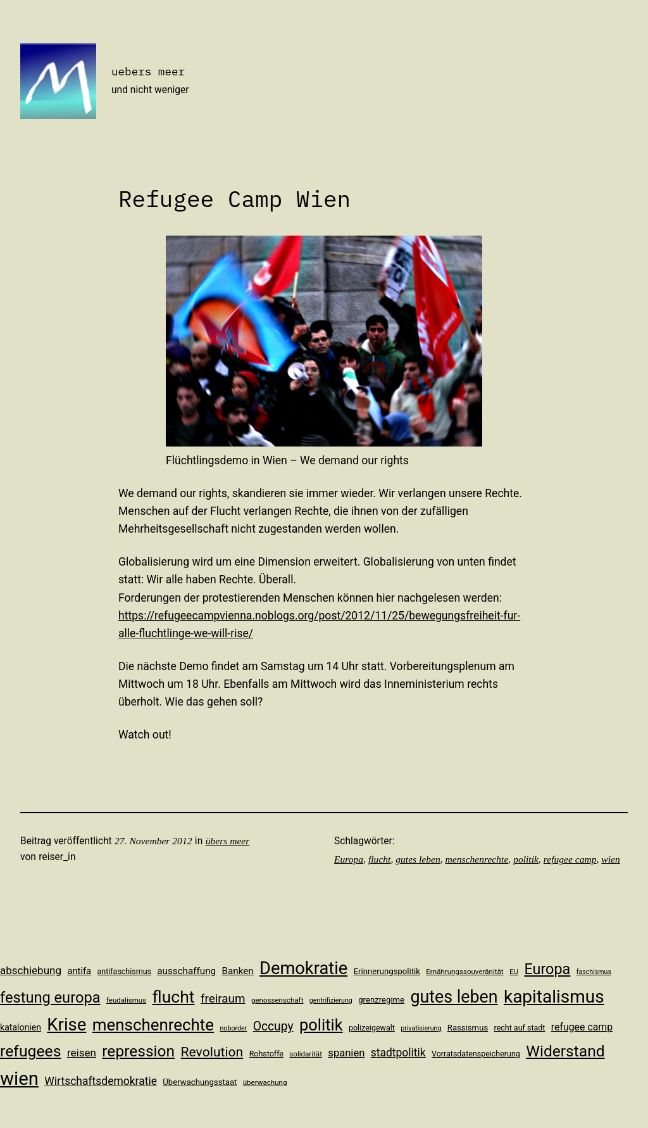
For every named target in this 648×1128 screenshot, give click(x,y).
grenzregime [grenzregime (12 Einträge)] (381, 999)
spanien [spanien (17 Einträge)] (346, 1053)
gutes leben (418, 859)
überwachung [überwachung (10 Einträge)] (265, 1082)
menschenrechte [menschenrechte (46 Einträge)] (153, 1024)
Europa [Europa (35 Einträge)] (547, 969)
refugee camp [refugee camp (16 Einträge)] (582, 1027)
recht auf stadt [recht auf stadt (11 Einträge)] (519, 1027)
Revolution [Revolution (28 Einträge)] (212, 1052)
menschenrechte (477, 859)
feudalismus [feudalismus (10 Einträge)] (126, 1000)
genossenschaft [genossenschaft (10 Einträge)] (277, 1000)
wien (610, 859)
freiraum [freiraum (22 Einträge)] (223, 999)
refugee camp (570, 859)
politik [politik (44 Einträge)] (321, 1024)
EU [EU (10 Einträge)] (513, 971)
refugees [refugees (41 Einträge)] (30, 1051)
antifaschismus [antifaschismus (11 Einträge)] (124, 971)
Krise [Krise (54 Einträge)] (66, 1024)
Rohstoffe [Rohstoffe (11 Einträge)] (266, 1053)
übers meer (228, 840)
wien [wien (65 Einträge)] (19, 1078)
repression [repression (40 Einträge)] (138, 1051)
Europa (348, 859)
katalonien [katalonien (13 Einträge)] (20, 1027)
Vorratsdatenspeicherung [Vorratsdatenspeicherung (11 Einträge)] (476, 1053)
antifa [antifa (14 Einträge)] (79, 971)
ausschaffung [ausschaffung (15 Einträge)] (186, 971)
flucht (379, 859)
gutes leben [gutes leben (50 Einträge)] (453, 997)
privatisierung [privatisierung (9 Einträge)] (421, 1028)
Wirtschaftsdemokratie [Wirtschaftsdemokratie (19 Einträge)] (100, 1081)
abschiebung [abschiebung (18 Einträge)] (30, 970)
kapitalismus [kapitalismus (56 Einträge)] (554, 996)
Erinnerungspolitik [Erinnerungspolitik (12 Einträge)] (387, 971)
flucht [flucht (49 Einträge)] (174, 996)
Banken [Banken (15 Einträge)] (238, 971)
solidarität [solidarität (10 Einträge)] (305, 1053)
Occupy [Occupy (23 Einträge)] (273, 1026)
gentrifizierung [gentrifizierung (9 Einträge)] (330, 1000)
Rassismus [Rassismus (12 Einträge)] (467, 1027)
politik (526, 859)
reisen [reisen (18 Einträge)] (81, 1052)
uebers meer (148, 71)
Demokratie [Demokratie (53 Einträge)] (303, 968)
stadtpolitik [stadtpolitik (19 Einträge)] (398, 1052)
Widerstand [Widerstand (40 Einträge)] (565, 1051)
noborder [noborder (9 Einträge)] (233, 1028)
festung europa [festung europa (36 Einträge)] (50, 997)
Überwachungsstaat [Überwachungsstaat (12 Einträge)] (200, 1082)
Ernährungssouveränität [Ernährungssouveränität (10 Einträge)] (464, 971)
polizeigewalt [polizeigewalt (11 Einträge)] (372, 1027)
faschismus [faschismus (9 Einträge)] (593, 972)
